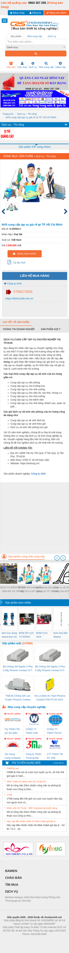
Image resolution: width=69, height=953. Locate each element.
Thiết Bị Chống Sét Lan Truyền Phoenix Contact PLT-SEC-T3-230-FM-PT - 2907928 (18, 697)
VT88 (9, 795)
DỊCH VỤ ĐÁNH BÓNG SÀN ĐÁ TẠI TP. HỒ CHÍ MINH (12, 589)
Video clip (60, 65)
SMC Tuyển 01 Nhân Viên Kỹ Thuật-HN (26, 781)
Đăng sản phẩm (56, 12)
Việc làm (11, 65)
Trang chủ (8, 114)
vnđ (19, 245)
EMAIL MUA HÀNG (24, 253)
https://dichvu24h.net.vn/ (19, 298)
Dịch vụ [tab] (52, 36)
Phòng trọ (13, 939)
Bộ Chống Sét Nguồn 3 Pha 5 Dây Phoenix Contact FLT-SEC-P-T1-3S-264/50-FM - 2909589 (18, 668)
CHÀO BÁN (13, 878)
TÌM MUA (11, 884)
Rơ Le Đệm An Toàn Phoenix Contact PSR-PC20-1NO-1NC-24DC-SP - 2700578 (49, 697)
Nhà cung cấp (46, 65)
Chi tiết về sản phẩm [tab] (16, 322)
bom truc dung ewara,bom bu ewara (9, 635)
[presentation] (57, 558)
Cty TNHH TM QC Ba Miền (12, 731)
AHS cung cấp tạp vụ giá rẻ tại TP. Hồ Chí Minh (31, 117)
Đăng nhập (17, 12)
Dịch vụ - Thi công (27, 114)
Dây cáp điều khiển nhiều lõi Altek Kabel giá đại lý (31, 821)
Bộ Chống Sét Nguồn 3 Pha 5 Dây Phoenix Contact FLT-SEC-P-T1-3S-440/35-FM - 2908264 (50, 668)
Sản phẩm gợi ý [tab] (50, 329)
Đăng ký (35, 12)
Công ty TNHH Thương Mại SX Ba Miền (33, 756)
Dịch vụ (33, 65)
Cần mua (22, 65)
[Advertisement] (34, 516)
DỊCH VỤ (11, 891)
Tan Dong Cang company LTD (13, 756)
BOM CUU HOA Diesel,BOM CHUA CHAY (43, 635)
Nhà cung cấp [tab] (34, 36)
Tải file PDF (17, 262)
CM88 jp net (13, 768)
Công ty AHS (13, 283)
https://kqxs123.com (50, 939)
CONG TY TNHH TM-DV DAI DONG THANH (54, 731)
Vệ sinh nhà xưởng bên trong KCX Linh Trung (30, 589)
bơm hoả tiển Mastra (60, 635)
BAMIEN (11, 871)
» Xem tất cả (58, 763)
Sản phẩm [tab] (15, 36)
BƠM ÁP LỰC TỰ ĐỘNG (26, 635)
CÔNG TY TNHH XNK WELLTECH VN (32, 731)
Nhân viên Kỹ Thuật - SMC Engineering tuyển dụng (32, 808)
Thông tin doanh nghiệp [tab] (19, 329)
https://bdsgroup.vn (30, 939)
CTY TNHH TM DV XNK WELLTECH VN (55, 756)
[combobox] (36, 47)
